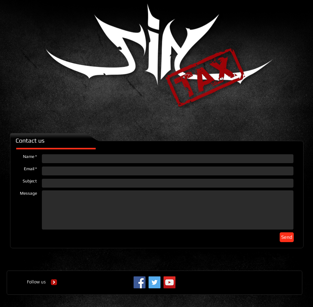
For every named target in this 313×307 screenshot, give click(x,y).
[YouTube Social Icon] (169, 282)
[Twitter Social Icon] (154, 282)
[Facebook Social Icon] (139, 282)
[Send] (287, 237)
